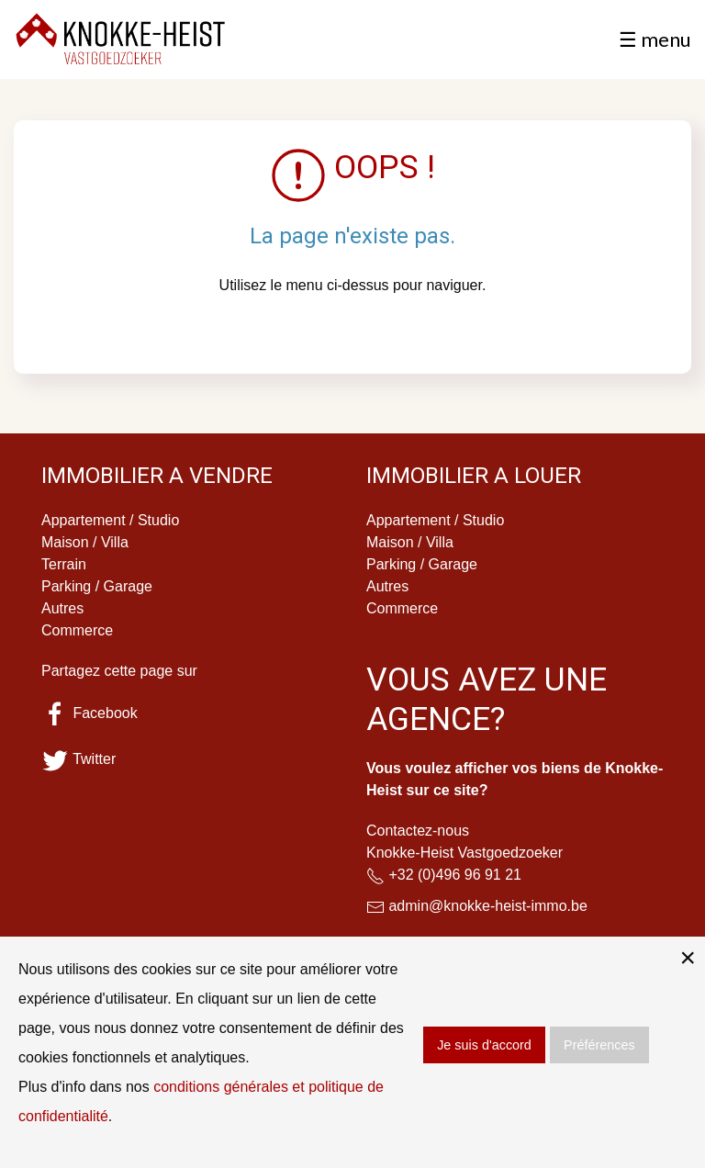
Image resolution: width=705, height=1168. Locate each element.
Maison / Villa (85, 542)
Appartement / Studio (110, 520)
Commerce (77, 630)
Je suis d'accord (484, 1045)
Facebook (89, 713)
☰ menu (655, 39)
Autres (62, 608)
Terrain (63, 564)
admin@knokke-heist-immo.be (487, 906)
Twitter (78, 759)
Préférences (599, 1045)
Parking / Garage (96, 586)
